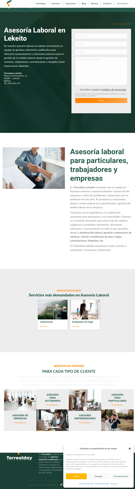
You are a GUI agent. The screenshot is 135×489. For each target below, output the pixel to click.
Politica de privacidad (86, 483)
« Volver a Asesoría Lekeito (121, 29)
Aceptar (76, 476)
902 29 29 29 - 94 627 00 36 (18, 2)
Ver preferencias (120, 476)
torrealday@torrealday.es (42, 2)
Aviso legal (114, 483)
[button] (129, 448)
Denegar (98, 476)
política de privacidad (114, 94)
